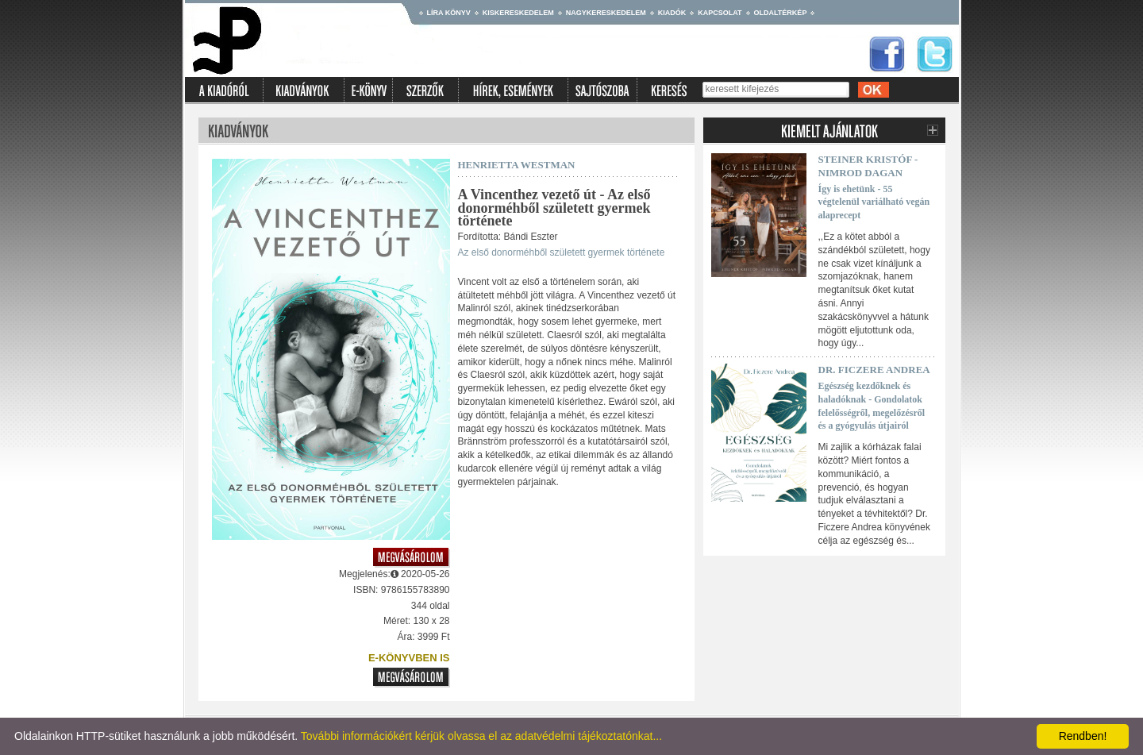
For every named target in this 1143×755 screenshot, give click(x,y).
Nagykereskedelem (606, 13)
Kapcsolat (719, 13)
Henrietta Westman (516, 165)
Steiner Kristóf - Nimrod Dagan (868, 166)
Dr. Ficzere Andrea (874, 370)
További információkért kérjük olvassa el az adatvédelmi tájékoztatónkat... (481, 736)
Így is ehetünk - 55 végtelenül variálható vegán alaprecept (874, 202)
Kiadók (672, 13)
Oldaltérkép (780, 13)
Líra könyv (449, 13)
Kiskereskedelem (518, 13)
